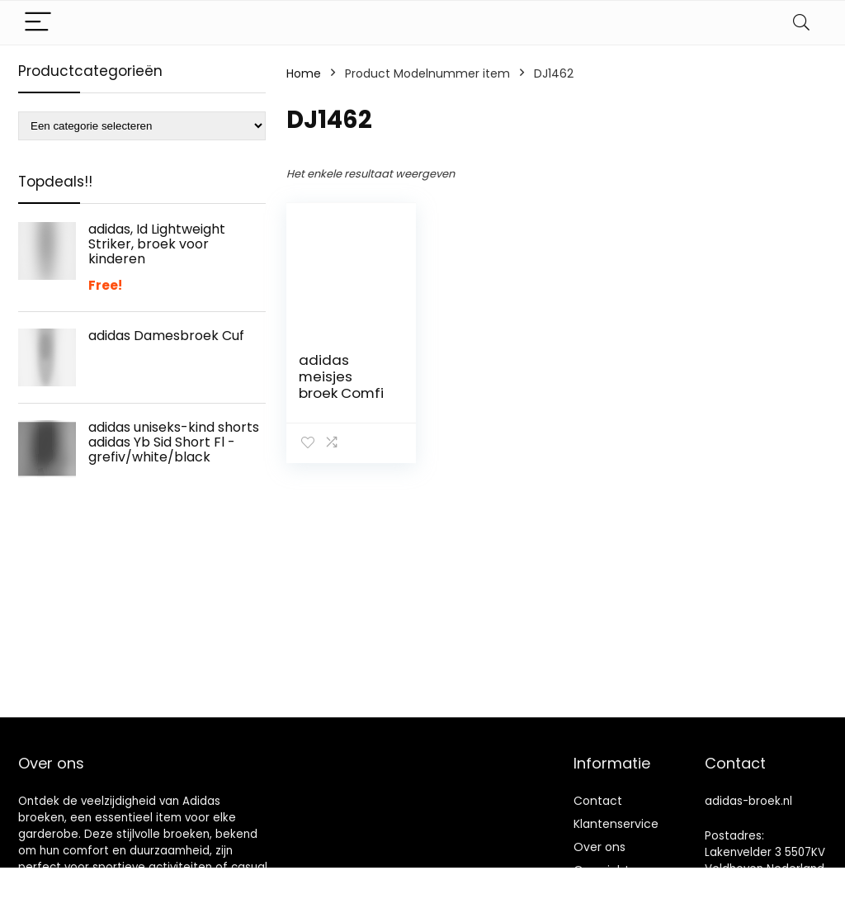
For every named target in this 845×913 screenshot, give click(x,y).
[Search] (801, 23)
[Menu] (38, 23)
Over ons (599, 847)
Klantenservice (616, 824)
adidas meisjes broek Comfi (341, 376)
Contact (598, 800)
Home (303, 73)
